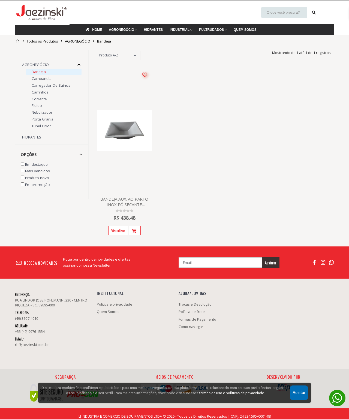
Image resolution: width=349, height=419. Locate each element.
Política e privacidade (114, 304)
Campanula (42, 78)
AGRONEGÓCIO (77, 41)
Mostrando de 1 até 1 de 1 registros (301, 52)
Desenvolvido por (283, 377)
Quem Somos (108, 311)
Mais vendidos (37, 170)
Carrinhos (40, 92)
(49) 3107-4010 (26, 318)
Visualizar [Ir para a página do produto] (118, 230)
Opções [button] (29, 154)
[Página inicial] (17, 41)
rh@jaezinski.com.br (32, 344)
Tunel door (41, 125)
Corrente (39, 99)
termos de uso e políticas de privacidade (231, 393)
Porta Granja (42, 119)
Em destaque (36, 164)
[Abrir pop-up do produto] (135, 230)
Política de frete (192, 311)
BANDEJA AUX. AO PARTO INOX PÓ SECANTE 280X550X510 (124, 201)
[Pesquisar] (314, 12)
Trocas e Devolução (195, 304)
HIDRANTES (31, 137)
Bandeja (104, 41)
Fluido (37, 105)
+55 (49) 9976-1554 (30, 331)
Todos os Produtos (42, 41)
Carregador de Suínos (51, 85)
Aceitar (299, 392)
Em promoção (37, 184)
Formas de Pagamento (197, 319)
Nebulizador (42, 112)
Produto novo (37, 177)
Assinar (270, 263)
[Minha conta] (327, 12)
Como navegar (191, 326)
